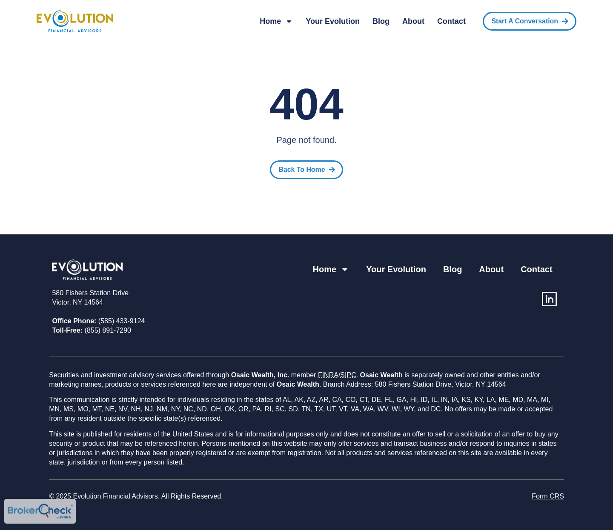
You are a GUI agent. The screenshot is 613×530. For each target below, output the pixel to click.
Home (276, 21)
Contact (451, 21)
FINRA (328, 375)
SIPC (348, 375)
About (413, 21)
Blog (381, 21)
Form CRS (548, 496)
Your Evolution (333, 21)
